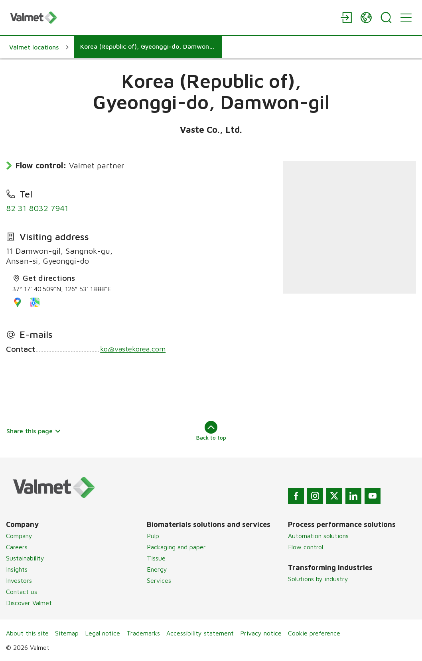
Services (159, 580)
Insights (17, 569)
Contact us (21, 591)
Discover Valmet (29, 602)
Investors (19, 580)
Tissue (156, 558)
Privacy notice (261, 633)
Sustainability (25, 558)
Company (19, 535)
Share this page (33, 430)
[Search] (386, 18)
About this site (27, 633)
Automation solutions (318, 535)
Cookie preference (314, 633)
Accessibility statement (200, 633)
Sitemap (67, 633)
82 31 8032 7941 (37, 208)
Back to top (211, 431)
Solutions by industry (318, 578)
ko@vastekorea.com (133, 349)
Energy (157, 569)
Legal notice (102, 633)
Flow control (305, 547)
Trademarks (143, 633)
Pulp (153, 535)
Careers (17, 547)
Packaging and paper (176, 547)
